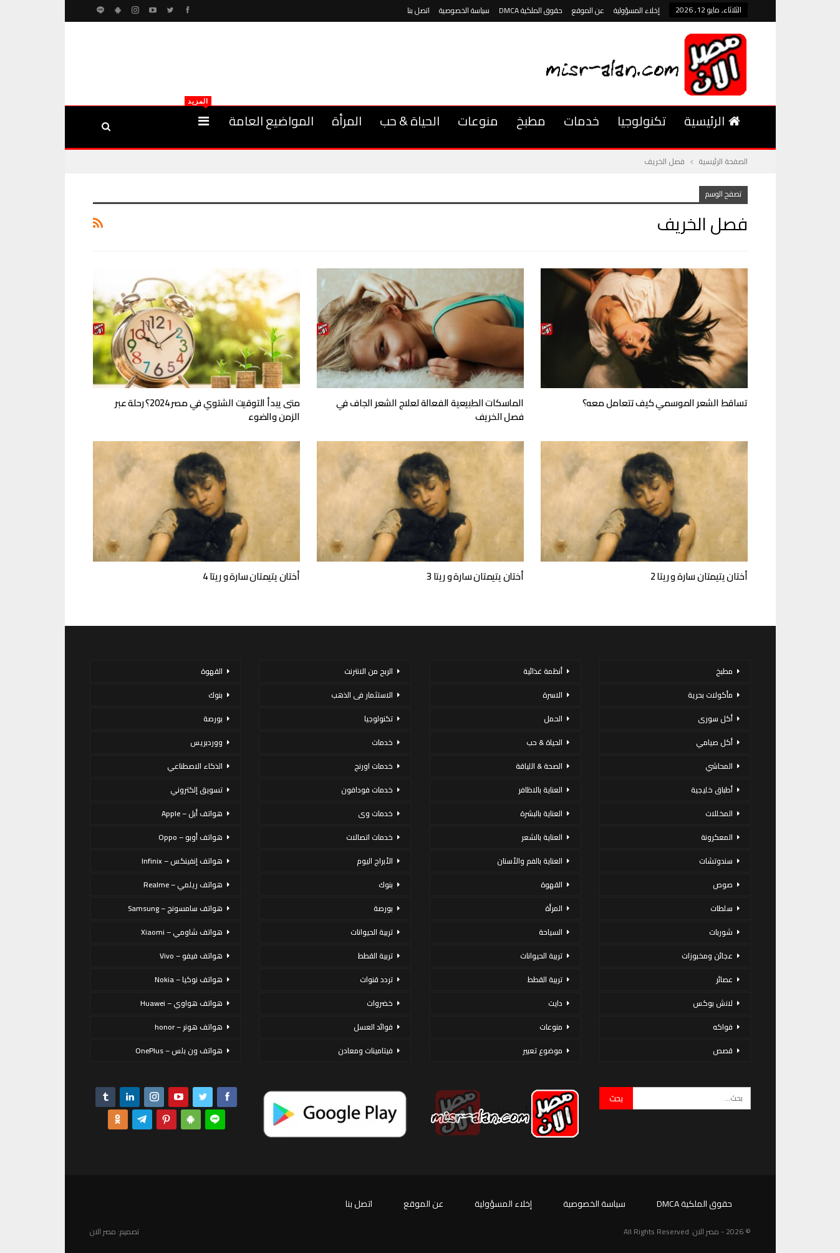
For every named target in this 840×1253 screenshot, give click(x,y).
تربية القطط (545, 979)
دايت (555, 1003)
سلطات (721, 908)
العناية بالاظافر (540, 790)
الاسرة (552, 695)
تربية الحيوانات (541, 955)
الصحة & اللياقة (539, 766)
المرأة (347, 120)
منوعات (478, 120)
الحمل (553, 718)
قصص (723, 1050)
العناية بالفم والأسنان (529, 861)
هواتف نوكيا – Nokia (189, 979)
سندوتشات (716, 861)
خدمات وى (375, 813)
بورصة (383, 908)
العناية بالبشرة (541, 813)
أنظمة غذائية (542, 671)
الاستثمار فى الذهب (362, 695)
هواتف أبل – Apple (192, 813)
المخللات (719, 813)
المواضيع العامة (271, 120)
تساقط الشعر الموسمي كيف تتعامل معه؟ (665, 403)
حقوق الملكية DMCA (530, 10)
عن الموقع (588, 10)
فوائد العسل (373, 1027)
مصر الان (103, 1231)
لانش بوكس (713, 1003)
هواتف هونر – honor (189, 1027)
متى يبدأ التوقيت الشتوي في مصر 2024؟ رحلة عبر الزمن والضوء (207, 410)
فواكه (723, 1027)
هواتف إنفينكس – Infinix (182, 861)
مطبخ (531, 120)
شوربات (721, 932)
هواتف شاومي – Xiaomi (182, 932)
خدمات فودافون (367, 790)
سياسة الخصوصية (464, 10)
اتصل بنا (418, 10)
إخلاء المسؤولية (637, 10)
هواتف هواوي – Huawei (181, 1003)
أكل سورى (715, 718)
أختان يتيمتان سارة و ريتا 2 (699, 576)
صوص (723, 884)
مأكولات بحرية (710, 695)
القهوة (551, 884)
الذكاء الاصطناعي (195, 766)
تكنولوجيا (641, 120)
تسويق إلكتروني (196, 790)
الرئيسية (712, 120)
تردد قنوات (376, 979)
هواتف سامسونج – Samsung (175, 908)
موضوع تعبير (542, 1050)
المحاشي (719, 766)
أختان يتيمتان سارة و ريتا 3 (475, 576)
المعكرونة (717, 837)
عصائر (724, 979)
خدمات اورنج (373, 766)
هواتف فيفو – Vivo (191, 955)
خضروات (380, 1003)
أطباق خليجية (712, 790)
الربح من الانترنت (368, 671)
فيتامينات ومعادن (365, 1050)
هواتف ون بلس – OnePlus (179, 1050)
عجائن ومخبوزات (707, 955)
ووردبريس (206, 742)
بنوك (386, 884)
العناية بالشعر (541, 837)
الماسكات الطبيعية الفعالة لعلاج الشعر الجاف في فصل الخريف (430, 410)
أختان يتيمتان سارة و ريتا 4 (251, 576)
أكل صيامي (714, 742)
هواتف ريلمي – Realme (183, 884)
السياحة (550, 932)
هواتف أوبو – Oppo (190, 837)
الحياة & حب (410, 120)
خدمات (581, 120)
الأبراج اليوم (375, 861)
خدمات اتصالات (369, 837)
